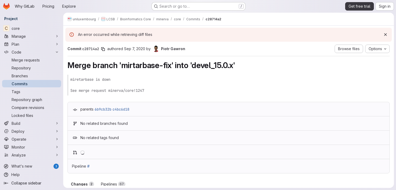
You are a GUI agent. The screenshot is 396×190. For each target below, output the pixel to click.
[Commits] (31, 83)
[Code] (31, 52)
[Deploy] (31, 131)
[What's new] (31, 166)
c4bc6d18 (121, 109)
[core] (31, 28)
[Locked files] (31, 115)
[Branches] (31, 75)
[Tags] (31, 91)
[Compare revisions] (31, 107)
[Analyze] (31, 155)
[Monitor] (31, 147)
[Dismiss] (385, 34)
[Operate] (31, 139)
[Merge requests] (31, 60)
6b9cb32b (103, 109)
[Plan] (31, 44)
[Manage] (31, 36)
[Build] (31, 123)
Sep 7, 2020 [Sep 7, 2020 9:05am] (134, 48)
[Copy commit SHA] (103, 49)
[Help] (31, 174)
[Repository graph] (31, 99)
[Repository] (31, 68)
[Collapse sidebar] (31, 183)
